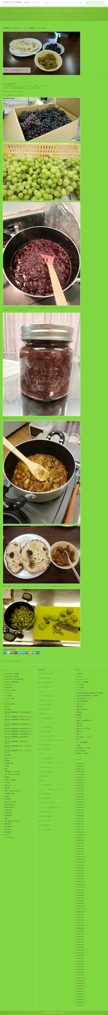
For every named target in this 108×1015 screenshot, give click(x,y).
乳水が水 (7, 706)
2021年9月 (80, 892)
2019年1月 (80, 947)
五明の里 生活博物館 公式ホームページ (22, 2)
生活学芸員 (8, 824)
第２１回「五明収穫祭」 (45, 829)
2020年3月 (80, 917)
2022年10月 (80, 862)
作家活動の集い (68, 11)
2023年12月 (80, 829)
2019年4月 (80, 939)
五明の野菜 (8, 755)
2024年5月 (80, 818)
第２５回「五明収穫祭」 (45, 798)
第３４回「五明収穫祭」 (45, 718)
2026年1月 (80, 769)
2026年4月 (80, 763)
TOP (4, 23)
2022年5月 (80, 876)
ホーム (7, 11)
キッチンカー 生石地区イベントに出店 (49, 789)
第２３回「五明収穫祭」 (45, 820)
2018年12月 (80, 950)
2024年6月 (80, 815)
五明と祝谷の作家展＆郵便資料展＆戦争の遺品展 (89, 693)
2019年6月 (80, 936)
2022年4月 (80, 879)
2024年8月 (80, 810)
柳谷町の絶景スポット (11, 804)
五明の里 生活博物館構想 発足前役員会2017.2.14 (18, 731)
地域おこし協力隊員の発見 (83, 720)
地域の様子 (79, 726)
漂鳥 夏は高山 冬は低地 (12, 821)
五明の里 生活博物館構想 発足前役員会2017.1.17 (18, 728)
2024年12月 (80, 799)
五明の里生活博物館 (81, 701)
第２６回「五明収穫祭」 (45, 794)
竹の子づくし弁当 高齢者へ (46, 673)
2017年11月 (80, 980)
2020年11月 (80, 909)
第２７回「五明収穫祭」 (45, 785)
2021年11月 (80, 887)
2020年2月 (80, 920)
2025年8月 (80, 782)
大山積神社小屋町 (9, 793)
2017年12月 (80, 977)
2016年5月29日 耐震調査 (12, 673)
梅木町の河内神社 (9, 807)
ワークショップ (80, 690)
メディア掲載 (80, 687)
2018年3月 (80, 969)
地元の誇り (79, 717)
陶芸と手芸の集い (81, 750)
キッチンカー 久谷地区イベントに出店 (49, 740)
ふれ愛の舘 (47, 11)
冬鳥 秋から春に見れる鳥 (12, 774)
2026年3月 (80, 766)
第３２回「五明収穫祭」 (45, 731)
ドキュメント (36, 11)
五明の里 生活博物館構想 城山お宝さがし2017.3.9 (19, 716)
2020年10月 (80, 911)
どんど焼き (42, 691)
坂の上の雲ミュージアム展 (83, 737)
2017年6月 (80, 994)
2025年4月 (80, 793)
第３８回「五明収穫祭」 (45, 678)
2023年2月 (80, 851)
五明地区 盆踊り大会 (45, 709)
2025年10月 (80, 777)
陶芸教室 (41, 780)
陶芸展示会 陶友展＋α (45, 812)
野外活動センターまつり (45, 700)
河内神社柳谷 (8, 813)
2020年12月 (80, 906)
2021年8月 (80, 895)
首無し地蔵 (8, 832)
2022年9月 (80, 865)
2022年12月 (80, 857)
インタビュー (91, 11)
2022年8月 (80, 868)
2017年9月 (80, 986)
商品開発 (78, 715)
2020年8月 (80, 914)
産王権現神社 (8, 826)
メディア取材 (80, 684)
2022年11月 (80, 859)
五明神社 (7, 766)
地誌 (77, 734)
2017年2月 (80, 1002)
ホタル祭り (42, 722)
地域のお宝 (80, 11)
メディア (7, 17)
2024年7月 (80, 813)
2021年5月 (80, 903)
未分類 (78, 745)
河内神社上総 (8, 810)
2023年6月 (80, 843)
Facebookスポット (10, 684)
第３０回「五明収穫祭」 (45, 749)
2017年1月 (80, 1005)
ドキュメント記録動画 (82, 682)
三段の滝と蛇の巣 (9, 704)
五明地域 (15, 11)
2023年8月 (80, 837)
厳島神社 (7, 777)
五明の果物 (8, 709)
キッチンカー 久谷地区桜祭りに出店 (49, 807)
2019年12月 (80, 925)
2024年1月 (80, 826)
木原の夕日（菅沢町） (11, 802)
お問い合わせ (8, 687)
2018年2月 (80, 972)
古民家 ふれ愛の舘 (10, 780)
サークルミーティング (82, 679)
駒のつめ (7, 834)
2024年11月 (80, 802)
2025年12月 (80, 771)
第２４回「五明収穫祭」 (45, 816)
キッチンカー (80, 676)
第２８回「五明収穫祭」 (45, 771)
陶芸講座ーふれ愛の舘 (82, 753)
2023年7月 (80, 840)
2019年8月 (80, 931)
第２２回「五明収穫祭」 (45, 825)
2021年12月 (80, 884)
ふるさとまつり (9, 693)
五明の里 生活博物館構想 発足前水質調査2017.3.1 (19, 734)
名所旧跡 (25, 11)
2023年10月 (80, 835)
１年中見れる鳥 (9, 837)
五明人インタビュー (10, 758)
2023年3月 (80, 848)
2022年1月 (80, 881)
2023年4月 (80, 846)
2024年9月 (80, 807)
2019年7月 (80, 933)
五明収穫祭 (79, 706)
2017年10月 (80, 983)
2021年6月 (80, 901)
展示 (77, 739)
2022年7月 (80, 870)
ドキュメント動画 (9, 698)
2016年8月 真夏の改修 (11, 682)
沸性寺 (6, 818)
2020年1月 (80, 922)
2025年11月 (80, 774)
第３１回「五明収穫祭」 (45, 745)
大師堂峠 (7, 796)
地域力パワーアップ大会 (83, 728)
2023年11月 (80, 832)
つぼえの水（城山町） (11, 690)
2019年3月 (80, 942)
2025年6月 (80, 788)
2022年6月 (80, 873)
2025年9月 (80, 780)
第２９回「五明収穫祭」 (45, 758)
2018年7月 (80, 958)
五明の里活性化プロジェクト (13, 23)
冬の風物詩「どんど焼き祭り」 (13, 771)
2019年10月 (80, 928)
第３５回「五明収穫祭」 (45, 704)
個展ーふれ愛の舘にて (82, 709)
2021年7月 (80, 898)
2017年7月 (80, 991)
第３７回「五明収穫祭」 (45, 687)
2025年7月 (80, 785)
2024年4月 (80, 821)
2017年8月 (80, 988)
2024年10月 (80, 804)
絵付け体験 (42, 713)
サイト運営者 (8, 695)
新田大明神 (8, 799)
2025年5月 (80, 791)
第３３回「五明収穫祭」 (45, 727)
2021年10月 (80, 890)
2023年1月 (80, 854)
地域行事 (57, 11)
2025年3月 (80, 796)
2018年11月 (80, 953)
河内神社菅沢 (8, 815)
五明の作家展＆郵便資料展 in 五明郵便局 (87, 695)
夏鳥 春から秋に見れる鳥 (12, 791)
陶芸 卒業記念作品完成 (45, 682)
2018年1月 (80, 975)
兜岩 (6, 769)
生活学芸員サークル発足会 (83, 748)
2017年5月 (80, 997)
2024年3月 (80, 824)
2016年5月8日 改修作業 (11, 676)
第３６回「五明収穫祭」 (45, 696)
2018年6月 (80, 961)
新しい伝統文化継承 (81, 742)
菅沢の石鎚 (8, 829)
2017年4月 (80, 999)
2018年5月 (80, 964)
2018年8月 (80, 955)
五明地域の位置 (9, 763)
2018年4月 (80, 966)
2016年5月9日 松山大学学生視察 (14, 679)
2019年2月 (80, 944)
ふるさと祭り (42, 754)
